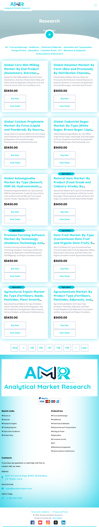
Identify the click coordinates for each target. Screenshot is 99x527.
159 (67, 347)
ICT (60, 50)
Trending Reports (9, 427)
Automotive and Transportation (78, 47)
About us (6, 416)
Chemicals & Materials (51, 47)
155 (32, 347)
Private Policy (7, 435)
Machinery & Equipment (75, 50)
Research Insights (9, 424)
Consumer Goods (49, 50)
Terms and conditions (40, 512)
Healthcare (34, 47)
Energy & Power (19, 50)
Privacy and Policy (60, 512)
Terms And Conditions (11, 431)
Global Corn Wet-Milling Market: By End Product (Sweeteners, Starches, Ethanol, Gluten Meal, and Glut (23, 73)
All (6, 47)
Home (46, 30)
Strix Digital (57, 518)
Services (6, 420)
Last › (85, 347)
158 (58, 347)
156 (41, 347)
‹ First (14, 347)
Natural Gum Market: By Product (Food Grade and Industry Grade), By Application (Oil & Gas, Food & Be (74, 186)
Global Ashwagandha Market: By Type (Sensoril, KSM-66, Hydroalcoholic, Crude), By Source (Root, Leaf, (23, 186)
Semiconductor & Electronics (49, 54)
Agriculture (33, 50)
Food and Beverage (18, 47)
